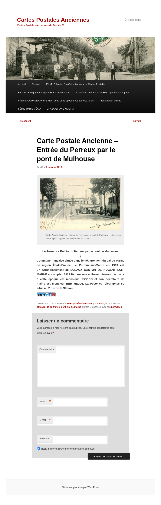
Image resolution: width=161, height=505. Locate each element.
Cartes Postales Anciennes (53, 20)
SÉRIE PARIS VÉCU (29, 108)
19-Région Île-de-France (80, 303)
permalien (116, 307)
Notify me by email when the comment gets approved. (66, 448)
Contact (36, 84)
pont (63, 307)
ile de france (53, 307)
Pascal (100, 303)
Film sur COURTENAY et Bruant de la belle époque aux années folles (56, 100)
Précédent (24, 121)
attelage (41, 307)
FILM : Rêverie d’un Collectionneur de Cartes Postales (75, 84)
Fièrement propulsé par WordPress (80, 487)
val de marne (74, 307)
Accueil (22, 84)
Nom (45, 401)
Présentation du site (110, 100)
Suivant (138, 121)
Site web (44, 438)
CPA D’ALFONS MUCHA (60, 108)
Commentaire (46, 349)
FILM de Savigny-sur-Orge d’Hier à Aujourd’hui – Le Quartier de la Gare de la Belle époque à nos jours (74, 92)
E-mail (45, 420)
